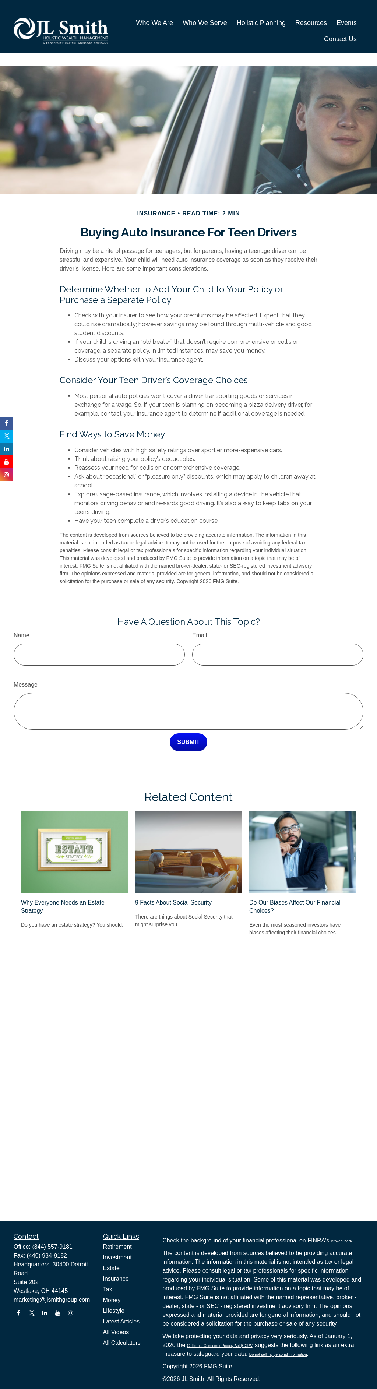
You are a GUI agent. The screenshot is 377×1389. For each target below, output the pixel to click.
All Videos (116, 1332)
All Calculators (122, 1343)
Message (26, 662)
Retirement (117, 1247)
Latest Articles (121, 1321)
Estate (111, 1268)
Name (21, 613)
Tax (107, 1289)
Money (112, 1300)
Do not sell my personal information (278, 1355)
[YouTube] (58, 1313)
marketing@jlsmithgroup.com (52, 1300)
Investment (117, 1257)
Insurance (116, 1279)
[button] (154, 14)
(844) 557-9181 (52, 1247)
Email (199, 613)
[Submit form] (188, 720)
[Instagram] (71, 1313)
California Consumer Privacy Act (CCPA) (220, 1346)
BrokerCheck (341, 1241)
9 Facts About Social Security (173, 880)
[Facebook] (19, 1313)
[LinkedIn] (45, 1313)
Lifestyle (114, 1311)
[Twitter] (31, 1313)
